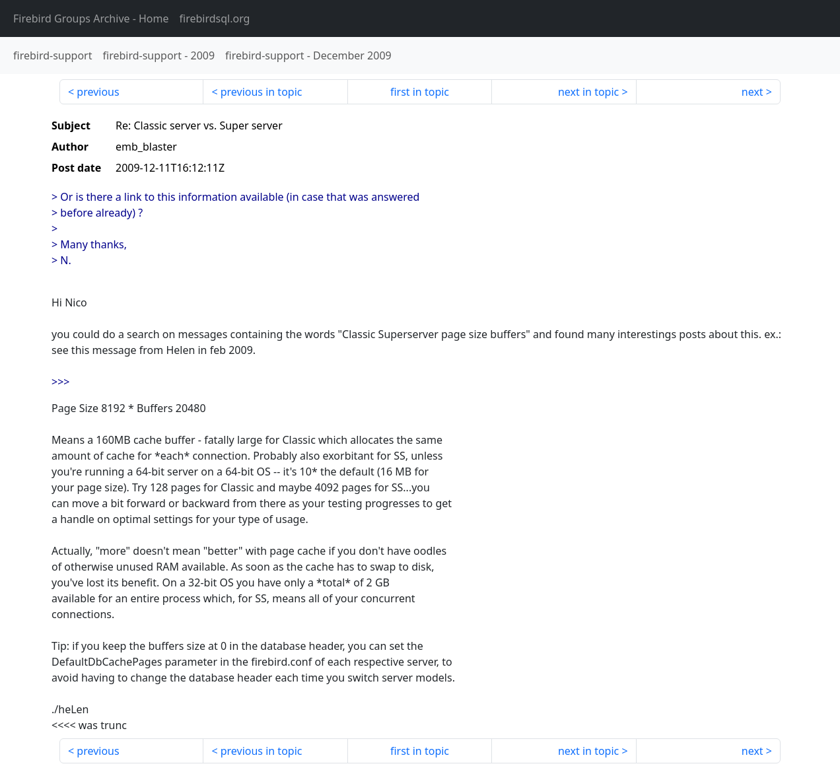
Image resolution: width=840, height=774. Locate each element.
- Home (91, 18)
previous (98, 92)
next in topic (588, 92)
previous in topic (261, 92)
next (752, 92)
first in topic (419, 92)
